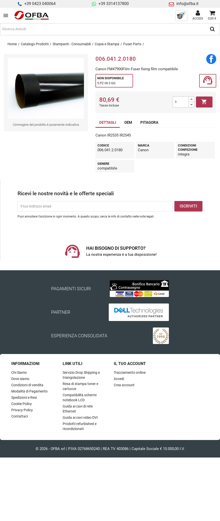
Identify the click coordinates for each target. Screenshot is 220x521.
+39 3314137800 (113, 3)
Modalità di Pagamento (29, 391)
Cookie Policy (21, 404)
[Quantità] (181, 102)
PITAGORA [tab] (149, 122)
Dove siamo (20, 379)
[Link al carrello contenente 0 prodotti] (212, 15)
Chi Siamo (19, 372)
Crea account (124, 385)
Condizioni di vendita (27, 385)
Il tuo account (130, 363)
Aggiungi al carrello (204, 102)
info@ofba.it (187, 3)
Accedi (119, 379)
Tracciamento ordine (130, 372)
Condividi (211, 59)
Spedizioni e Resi (24, 398)
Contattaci (19, 416)
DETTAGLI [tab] (107, 122)
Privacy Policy (22, 410)
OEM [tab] (128, 122)
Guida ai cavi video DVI (80, 418)
